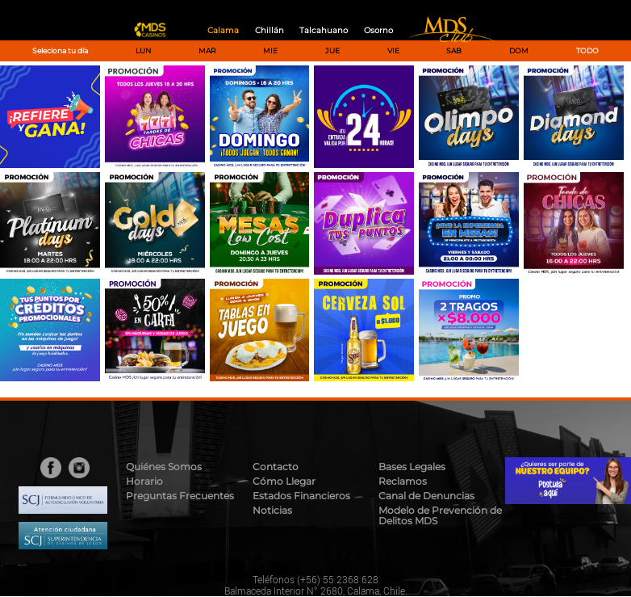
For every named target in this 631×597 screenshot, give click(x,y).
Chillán (269, 30)
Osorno (378, 30)
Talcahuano (323, 30)
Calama (223, 30)
